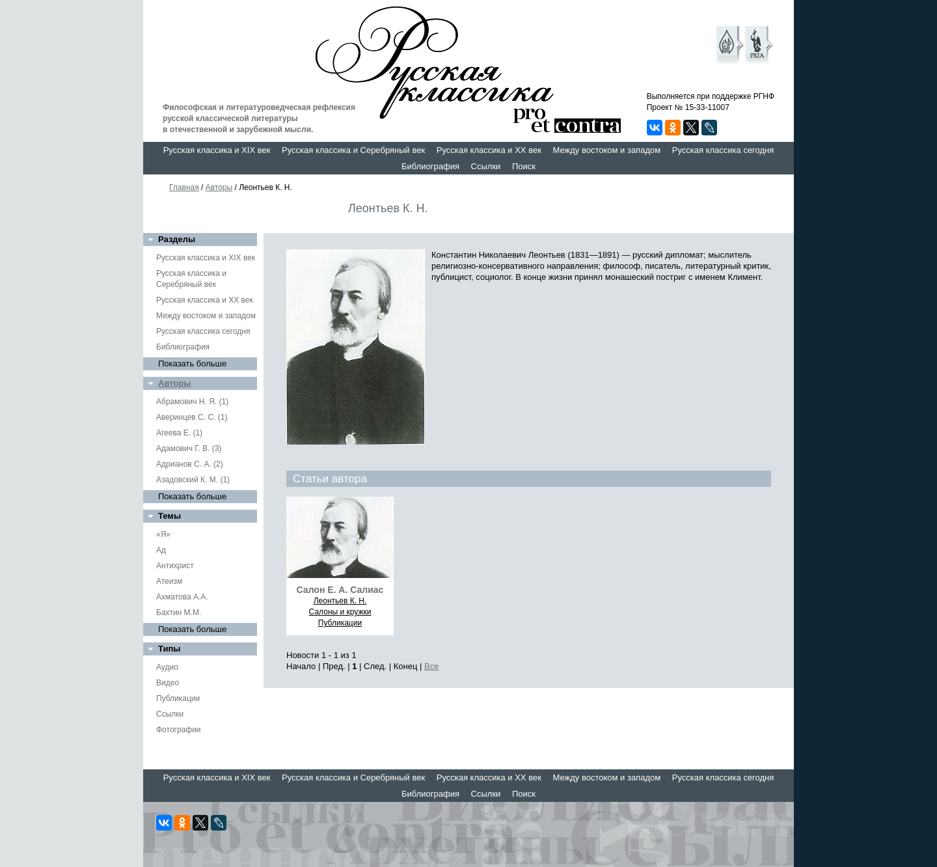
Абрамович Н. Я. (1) (192, 401)
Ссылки (486, 166)
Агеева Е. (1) (179, 432)
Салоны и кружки (340, 611)
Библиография (430, 166)
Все (431, 666)
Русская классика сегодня (723, 150)
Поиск (524, 166)
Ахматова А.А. (182, 596)
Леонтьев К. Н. (340, 600)
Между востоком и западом (606, 150)
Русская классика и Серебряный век (353, 150)
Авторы (219, 187)
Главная (184, 187)
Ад (161, 550)
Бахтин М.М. (178, 612)
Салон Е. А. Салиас (340, 590)
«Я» (163, 534)
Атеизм (169, 581)
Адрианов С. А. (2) (189, 464)
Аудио (167, 667)
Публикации (178, 698)
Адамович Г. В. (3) (188, 448)
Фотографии (178, 729)
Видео (167, 682)
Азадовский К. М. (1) (193, 479)
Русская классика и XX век (489, 150)
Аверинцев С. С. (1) (191, 417)
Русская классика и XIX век (217, 150)
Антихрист (175, 565)
